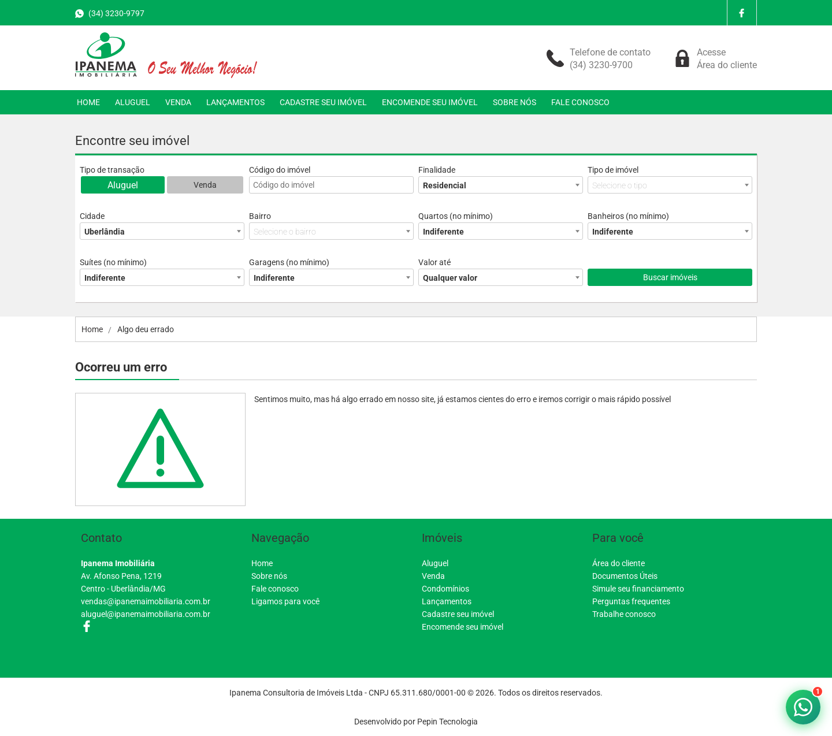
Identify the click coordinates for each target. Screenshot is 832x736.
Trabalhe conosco (624, 614)
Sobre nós (269, 576)
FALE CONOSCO (580, 102)
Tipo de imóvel (613, 169)
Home (262, 563)
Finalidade (436, 169)
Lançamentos (446, 601)
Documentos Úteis (625, 576)
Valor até (434, 262)
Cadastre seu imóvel (458, 614)
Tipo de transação (112, 169)
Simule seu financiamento (638, 588)
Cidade (92, 216)
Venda (205, 184)
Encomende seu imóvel (462, 626)
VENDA (178, 102)
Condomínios (445, 588)
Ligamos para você (285, 601)
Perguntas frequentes (631, 601)
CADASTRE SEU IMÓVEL (323, 102)
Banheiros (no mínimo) (628, 216)
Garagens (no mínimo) (289, 262)
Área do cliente (618, 563)
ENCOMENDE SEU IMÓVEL (430, 102)
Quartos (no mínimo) (455, 216)
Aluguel (122, 185)
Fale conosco (275, 588)
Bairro (260, 216)
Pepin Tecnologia (447, 721)
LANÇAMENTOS (235, 102)
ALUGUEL (132, 102)
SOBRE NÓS (514, 102)
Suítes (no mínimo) (113, 262)
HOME (88, 102)
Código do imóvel (279, 169)
